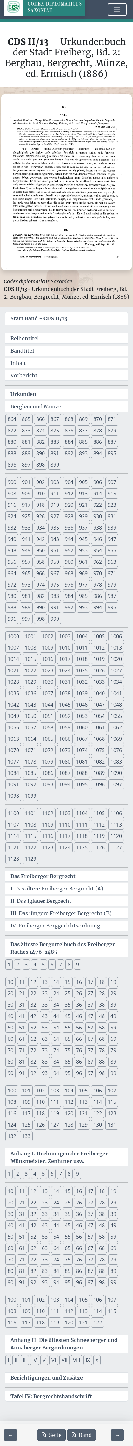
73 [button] (45, 1050)
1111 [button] (82, 824)
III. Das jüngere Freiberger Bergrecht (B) (61, 913)
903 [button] (54, 482)
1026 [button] (99, 670)
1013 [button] (116, 647)
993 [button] (83, 607)
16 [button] (79, 981)
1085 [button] (30, 773)
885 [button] (83, 441)
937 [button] (83, 527)
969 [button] (83, 573)
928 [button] (69, 516)
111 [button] (54, 1101)
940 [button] (12, 539)
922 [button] (97, 504)
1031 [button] (64, 681)
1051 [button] (47, 716)
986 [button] (97, 596)
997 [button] (26, 618)
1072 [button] (47, 750)
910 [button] (40, 493)
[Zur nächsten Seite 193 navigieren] (117, 1435)
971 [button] (112, 573)
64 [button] (56, 1038)
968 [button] (69, 573)
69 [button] (113, 1038)
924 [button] (12, 516)
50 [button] (10, 1027)
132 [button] (12, 1136)
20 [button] (10, 993)
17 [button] (90, 981)
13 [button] (45, 981)
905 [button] (83, 482)
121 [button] (83, 1113)
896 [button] (12, 464)
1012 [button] (99, 647)
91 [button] (22, 1073)
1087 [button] (64, 773)
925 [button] (26, 516)
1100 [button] (13, 813)
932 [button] (12, 527)
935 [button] (54, 527)
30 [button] (10, 1004)
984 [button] (69, 596)
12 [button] (33, 981)
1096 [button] (99, 784)
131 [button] (112, 1124)
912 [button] (69, 493)
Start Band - (38, 318)
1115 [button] (30, 836)
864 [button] (12, 419)
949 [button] (26, 550)
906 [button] (97, 482)
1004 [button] (82, 636)
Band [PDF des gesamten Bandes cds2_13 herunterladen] (81, 1435)
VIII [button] (76, 1360)
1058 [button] (47, 727)
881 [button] (26, 441)
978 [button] (97, 584)
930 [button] (97, 516)
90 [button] (10, 1073)
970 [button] (97, 573)
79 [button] (113, 1050)
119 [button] (54, 1113)
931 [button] (112, 516)
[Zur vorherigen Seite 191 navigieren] (10, 1435)
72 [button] (33, 1050)
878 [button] (97, 430)
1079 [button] (47, 761)
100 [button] (12, 1090)
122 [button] (97, 1113)
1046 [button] (82, 704)
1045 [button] (64, 704)
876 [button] (69, 430)
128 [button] (69, 1124)
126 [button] (40, 1124)
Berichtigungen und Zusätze (46, 1377)
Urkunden (23, 394)
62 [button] (33, 1038)
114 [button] (97, 1101)
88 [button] (102, 1061)
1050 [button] (30, 716)
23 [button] (45, 993)
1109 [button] (47, 824)
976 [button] (69, 584)
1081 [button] (82, 761)
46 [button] (79, 1016)
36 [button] (79, 1004)
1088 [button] (82, 773)
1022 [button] (30, 670)
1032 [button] (82, 681)
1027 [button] (116, 670)
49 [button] (113, 1016)
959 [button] (54, 561)
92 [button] (33, 1073)
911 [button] (54, 493)
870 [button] (97, 419)
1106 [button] (116, 813)
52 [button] (33, 1027)
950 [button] (40, 550)
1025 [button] (82, 670)
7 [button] (60, 964)
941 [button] (26, 539)
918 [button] (40, 504)
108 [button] (12, 1101)
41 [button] (22, 1016)
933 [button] (26, 527)
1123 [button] (47, 847)
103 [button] (54, 1090)
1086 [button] (47, 773)
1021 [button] (13, 670)
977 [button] (83, 584)
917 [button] (26, 504)
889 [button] (26, 453)
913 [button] (83, 493)
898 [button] (40, 464)
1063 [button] (13, 738)
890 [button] (40, 453)
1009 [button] (47, 647)
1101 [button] (30, 813)
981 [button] (26, 596)
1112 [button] (99, 824)
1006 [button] (116, 636)
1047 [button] (99, 704)
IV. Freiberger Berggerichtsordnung (55, 925)
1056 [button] (13, 727)
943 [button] (54, 539)
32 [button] (33, 1004)
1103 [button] (64, 813)
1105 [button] (99, 813)
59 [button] (113, 1027)
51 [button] (22, 1027)
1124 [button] (64, 847)
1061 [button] (99, 727)
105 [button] (83, 1090)
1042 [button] (13, 704)
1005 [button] (99, 636)
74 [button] (56, 1050)
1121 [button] (13, 847)
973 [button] (26, 584)
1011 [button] (82, 647)
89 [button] (113, 1061)
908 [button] (12, 493)
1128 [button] (13, 858)
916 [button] (12, 504)
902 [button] (40, 482)
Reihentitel (24, 338)
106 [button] (97, 1090)
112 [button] (69, 1101)
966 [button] (40, 573)
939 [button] (112, 527)
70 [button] (10, 1050)
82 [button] (33, 1061)
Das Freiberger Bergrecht (43, 876)
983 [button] (54, 596)
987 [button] (112, 596)
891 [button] (54, 453)
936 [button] (69, 527)
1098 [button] (13, 795)
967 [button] (54, 573)
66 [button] (79, 1038)
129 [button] (83, 1124)
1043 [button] (30, 704)
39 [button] (113, 1004)
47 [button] (90, 1016)
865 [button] (26, 419)
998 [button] (40, 618)
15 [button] (67, 981)
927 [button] (54, 516)
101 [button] (26, 1090)
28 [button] (102, 993)
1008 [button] (30, 647)
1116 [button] (47, 836)
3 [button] (26, 964)
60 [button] (10, 1038)
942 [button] (40, 539)
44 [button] (56, 1016)
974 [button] (40, 584)
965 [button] (26, 573)
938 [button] (97, 527)
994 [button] (97, 607)
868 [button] (69, 419)
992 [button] (69, 607)
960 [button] (69, 561)
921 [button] (83, 504)
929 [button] (83, 516)
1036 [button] (30, 693)
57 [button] (90, 1027)
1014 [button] (13, 659)
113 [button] (83, 1101)
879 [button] (112, 430)
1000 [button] (13, 636)
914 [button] (97, 493)
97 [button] (90, 1073)
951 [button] (54, 550)
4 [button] (34, 964)
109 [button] (26, 1101)
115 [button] (112, 1101)
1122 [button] (30, 847)
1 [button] (9, 964)
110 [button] (40, 1101)
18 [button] (102, 981)
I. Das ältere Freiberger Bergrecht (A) (56, 888)
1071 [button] (30, 750)
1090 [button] (116, 773)
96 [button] (79, 1073)
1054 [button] (99, 716)
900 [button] (12, 482)
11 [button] (22, 981)
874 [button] (40, 430)
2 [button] (17, 964)
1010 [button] (64, 647)
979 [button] (112, 584)
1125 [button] (82, 847)
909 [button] (26, 493)
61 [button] (22, 1038)
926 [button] (40, 516)
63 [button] (45, 1038)
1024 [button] (64, 670)
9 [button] (77, 964)
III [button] (25, 1360)
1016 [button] (47, 659)
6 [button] (51, 964)
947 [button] (112, 539)
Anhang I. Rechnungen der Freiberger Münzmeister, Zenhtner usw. (59, 1157)
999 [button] (54, 618)
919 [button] (54, 504)
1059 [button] (64, 727)
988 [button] (12, 607)
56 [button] (79, 1027)
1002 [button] (47, 636)
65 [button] (67, 1038)
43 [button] (45, 1016)
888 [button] (12, 453)
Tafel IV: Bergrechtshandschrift (51, 1396)
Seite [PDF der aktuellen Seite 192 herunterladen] (51, 1435)
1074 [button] (82, 750)
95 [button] (67, 1073)
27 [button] (90, 993)
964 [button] (12, 573)
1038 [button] (64, 693)
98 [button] (102, 1073)
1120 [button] (116, 836)
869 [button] (83, 419)
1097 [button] (116, 784)
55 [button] (67, 1027)
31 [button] (22, 1004)
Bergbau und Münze (35, 406)
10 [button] (10, 981)
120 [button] (69, 1113)
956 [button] (12, 561)
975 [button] (54, 584)
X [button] (97, 1360)
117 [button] (26, 1113)
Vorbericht (23, 375)
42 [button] (33, 1016)
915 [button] (112, 493)
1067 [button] (82, 738)
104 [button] (69, 1090)
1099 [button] (30, 795)
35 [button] (67, 1004)
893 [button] (83, 453)
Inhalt (18, 363)
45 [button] (67, 1016)
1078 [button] (30, 761)
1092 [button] (30, 784)
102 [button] (40, 1090)
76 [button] (79, 1050)
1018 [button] (82, 659)
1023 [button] (47, 670)
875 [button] (54, 430)
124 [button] (12, 1124)
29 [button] (113, 993)
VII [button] (64, 1360)
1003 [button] (64, 636)
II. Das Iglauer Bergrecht (40, 901)
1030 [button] (47, 681)
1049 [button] (13, 716)
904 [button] (69, 482)
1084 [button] (13, 773)
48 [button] (102, 1016)
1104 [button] (82, 813)
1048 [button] (116, 704)
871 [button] (112, 419)
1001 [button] (30, 636)
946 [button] (97, 539)
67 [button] (90, 1038)
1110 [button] (64, 824)
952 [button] (69, 550)
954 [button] (97, 550)
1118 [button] (82, 836)
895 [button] (112, 453)
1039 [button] (82, 693)
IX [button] (88, 1360)
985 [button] (83, 596)
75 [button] (67, 1050)
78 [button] (102, 1050)
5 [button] (43, 964)
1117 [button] (64, 836)
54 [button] (56, 1027)
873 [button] (26, 430)
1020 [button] (116, 659)
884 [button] (69, 441)
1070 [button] (13, 750)
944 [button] (69, 539)
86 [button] (79, 1061)
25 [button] (67, 993)
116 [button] (12, 1113)
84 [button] (56, 1061)
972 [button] (12, 584)
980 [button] (12, 596)
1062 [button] (116, 727)
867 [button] (54, 419)
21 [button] (22, 993)
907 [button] (112, 482)
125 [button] (26, 1124)
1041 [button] (116, 693)
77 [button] (90, 1050)
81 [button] (22, 1061)
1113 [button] (116, 824)
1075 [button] (99, 750)
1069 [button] (116, 738)
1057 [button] (30, 727)
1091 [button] (13, 784)
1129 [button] (30, 858)
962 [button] (97, 561)
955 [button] (112, 550)
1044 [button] (47, 704)
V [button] (44, 1360)
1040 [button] (99, 693)
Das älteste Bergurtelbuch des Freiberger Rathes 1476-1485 (62, 948)
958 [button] (40, 561)
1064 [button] (30, 738)
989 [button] (26, 607)
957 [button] (26, 561)
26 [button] (79, 993)
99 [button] (113, 1073)
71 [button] (22, 1050)
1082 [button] (99, 761)
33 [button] (45, 1004)
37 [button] (90, 1004)
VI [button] (53, 1360)
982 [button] (40, 596)
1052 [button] (64, 716)
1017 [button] (64, 659)
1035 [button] (13, 693)
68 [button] (102, 1038)
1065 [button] (47, 738)
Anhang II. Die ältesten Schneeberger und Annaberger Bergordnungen (63, 1344)
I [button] (8, 1360)
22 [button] (33, 993)
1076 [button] (116, 750)
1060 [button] (82, 727)
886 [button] (97, 441)
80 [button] (10, 1061)
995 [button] (112, 607)
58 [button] (102, 1027)
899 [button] (54, 464)
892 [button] (69, 453)
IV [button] (34, 1360)
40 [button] (10, 1016)
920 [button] (69, 504)
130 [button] (97, 1124)
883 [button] (54, 441)
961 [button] (83, 561)
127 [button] (54, 1124)
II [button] (16, 1360)
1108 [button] (30, 824)
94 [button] (56, 1073)
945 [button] (83, 539)
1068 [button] (99, 738)
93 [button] (45, 1073)
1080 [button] (64, 761)
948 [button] (12, 550)
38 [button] (102, 1004)
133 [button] (26, 1136)
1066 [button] (64, 738)
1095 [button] (82, 784)
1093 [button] (47, 784)
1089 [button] (99, 773)
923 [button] (112, 504)
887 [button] (112, 441)
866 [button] (40, 419)
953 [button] (83, 550)
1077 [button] (13, 761)
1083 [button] (116, 761)
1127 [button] (116, 847)
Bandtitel (22, 351)
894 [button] (97, 453)
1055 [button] (116, 716)
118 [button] (40, 1113)
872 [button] (12, 430)
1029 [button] (30, 681)
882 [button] (40, 441)
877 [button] (83, 430)
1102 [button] (47, 813)
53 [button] (45, 1027)
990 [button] (40, 607)
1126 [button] (99, 847)
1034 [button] (116, 681)
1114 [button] (13, 836)
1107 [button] (13, 824)
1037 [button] (47, 693)
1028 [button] (13, 681)
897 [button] (26, 464)
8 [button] (69, 964)
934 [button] (40, 527)
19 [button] (113, 981)
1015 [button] (30, 659)
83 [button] (45, 1061)
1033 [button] (99, 681)
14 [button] (56, 981)
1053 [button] (82, 716)
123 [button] (112, 1113)
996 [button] (12, 618)
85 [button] (67, 1061)
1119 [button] (99, 836)
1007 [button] (13, 647)
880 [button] (12, 441)
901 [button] (26, 482)
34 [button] (56, 1004)
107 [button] (112, 1090)
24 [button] (56, 993)
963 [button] (112, 561)
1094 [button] (64, 784)
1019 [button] (99, 659)
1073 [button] (64, 750)
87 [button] (90, 1061)
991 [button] (54, 607)
